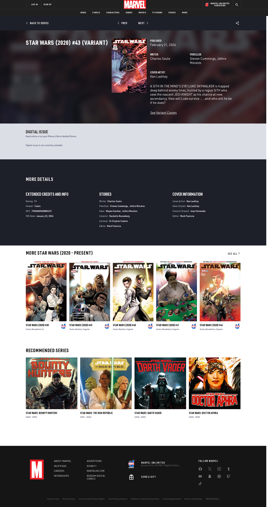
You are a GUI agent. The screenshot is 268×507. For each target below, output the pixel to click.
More (185, 12)
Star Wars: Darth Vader (148, 429)
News (83, 12)
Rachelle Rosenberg (119, 232)
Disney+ (92, 466)
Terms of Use (53, 499)
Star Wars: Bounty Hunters (41, 429)
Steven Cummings (172, 74)
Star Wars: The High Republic (96, 429)
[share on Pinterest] (219, 477)
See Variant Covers (103, 115)
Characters (113, 12)
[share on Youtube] (200, 477)
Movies (142, 12)
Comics (96, 12)
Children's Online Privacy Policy (145, 499)
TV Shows (157, 12)
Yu (43, 345)
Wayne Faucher (113, 227)
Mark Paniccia (114, 242)
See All (234, 270)
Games (129, 12)
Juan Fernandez (198, 227)
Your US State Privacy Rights (91, 499)
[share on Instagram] (219, 469)
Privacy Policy (68, 499)
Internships (61, 476)
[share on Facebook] (200, 470)
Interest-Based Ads (193, 499)
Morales (78, 345)
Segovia (86, 345)
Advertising (94, 461)
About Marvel (62, 461)
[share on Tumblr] (228, 469)
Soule (28, 345)
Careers (59, 471)
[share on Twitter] (209, 469)
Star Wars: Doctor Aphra (203, 429)
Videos (172, 12)
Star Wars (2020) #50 (37, 341)
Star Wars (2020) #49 (80, 341)
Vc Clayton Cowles (118, 237)
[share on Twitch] (228, 477)
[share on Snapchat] (209, 477)
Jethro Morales (197, 74)
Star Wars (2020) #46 (211, 341)
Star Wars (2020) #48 (124, 341)
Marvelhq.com (96, 471)
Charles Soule (100, 74)
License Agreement (172, 499)
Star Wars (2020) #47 (167, 341)
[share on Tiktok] (200, 484)
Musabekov (36, 345)
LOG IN (34, 4)
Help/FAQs (60, 466)
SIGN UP (47, 4)
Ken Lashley (99, 87)
